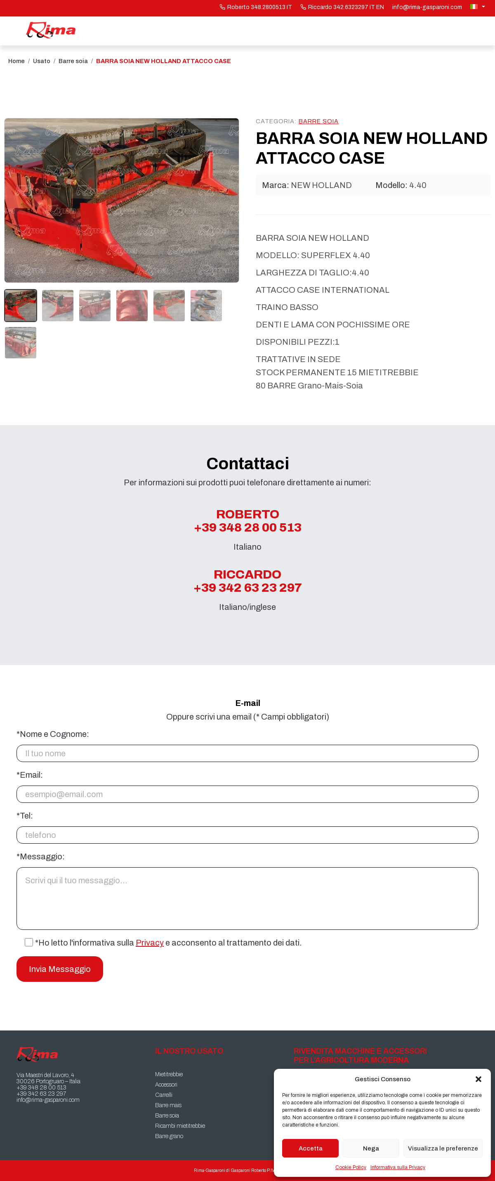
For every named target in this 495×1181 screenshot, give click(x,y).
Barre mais (168, 1105)
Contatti (448, 31)
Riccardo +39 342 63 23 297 (247, 581)
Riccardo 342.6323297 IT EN (342, 7)
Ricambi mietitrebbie (180, 1126)
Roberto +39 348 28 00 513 (248, 521)
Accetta (311, 1148)
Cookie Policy (350, 1167)
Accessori (166, 1085)
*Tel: (24, 815)
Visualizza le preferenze (443, 1148)
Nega (371, 1148)
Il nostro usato (193, 31)
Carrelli (163, 1095)
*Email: (29, 774)
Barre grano (169, 1136)
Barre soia (73, 61)
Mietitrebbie (169, 1074)
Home (116, 31)
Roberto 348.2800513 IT (255, 7)
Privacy (150, 942)
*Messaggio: (40, 856)
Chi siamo (378, 31)
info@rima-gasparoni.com (427, 7)
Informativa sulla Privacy (397, 1167)
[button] (478, 1079)
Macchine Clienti (293, 31)
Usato (41, 61)
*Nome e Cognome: (52, 734)
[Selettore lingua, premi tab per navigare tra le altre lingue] (478, 6)
